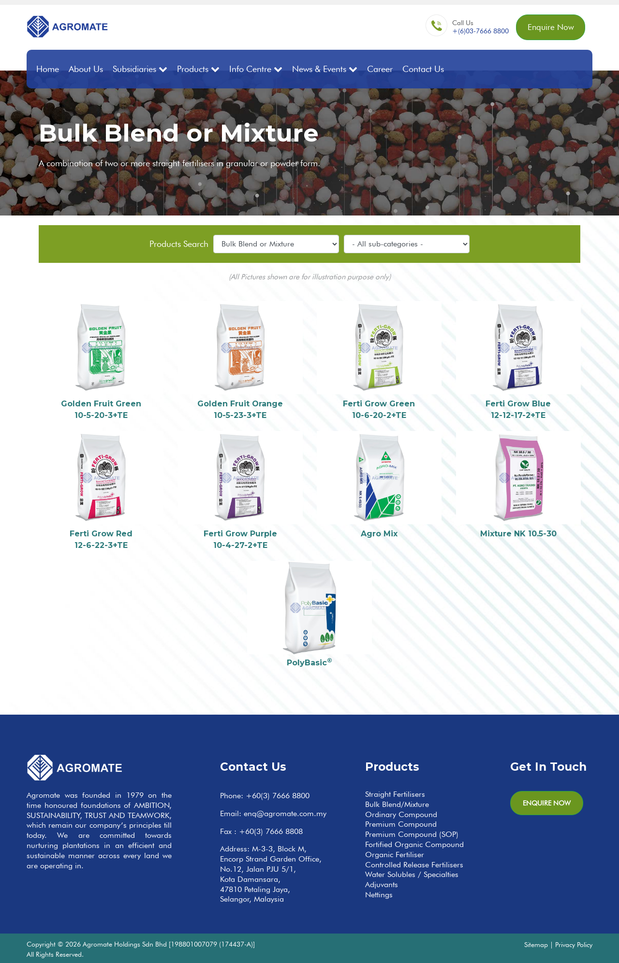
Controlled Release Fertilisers (414, 863)
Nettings (379, 894)
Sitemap (536, 944)
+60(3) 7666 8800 (278, 795)
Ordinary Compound (401, 813)
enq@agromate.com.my (285, 812)
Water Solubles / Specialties (411, 873)
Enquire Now (549, 28)
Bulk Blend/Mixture (397, 803)
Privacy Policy (573, 944)
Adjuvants (381, 884)
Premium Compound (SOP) (411, 833)
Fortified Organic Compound (414, 843)
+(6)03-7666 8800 (476, 32)
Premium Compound (401, 823)
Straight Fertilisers (395, 793)
